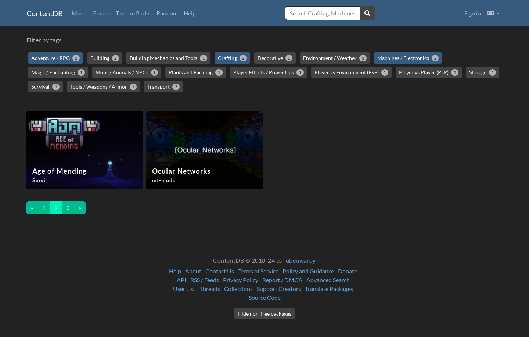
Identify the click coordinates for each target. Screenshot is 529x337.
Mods (79, 13)
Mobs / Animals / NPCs (127, 72)
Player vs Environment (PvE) (351, 72)
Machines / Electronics (408, 58)
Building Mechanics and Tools (168, 58)
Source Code (265, 297)
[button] (493, 13)
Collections (238, 288)
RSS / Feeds (204, 279)
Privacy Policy (240, 279)
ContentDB (44, 13)
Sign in (472, 13)
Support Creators (279, 288)
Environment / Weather (335, 58)
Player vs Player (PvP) (428, 72)
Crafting (232, 58)
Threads (209, 288)
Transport (163, 87)
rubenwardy (299, 260)
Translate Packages (329, 288)
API (181, 279)
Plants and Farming (196, 72)
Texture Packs (133, 13)
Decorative (275, 58)
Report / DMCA (282, 279)
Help (190, 13)
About (193, 270)
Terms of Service (258, 270)
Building (104, 58)
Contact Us (219, 270)
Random (167, 13)
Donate (347, 270)
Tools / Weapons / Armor (103, 87)
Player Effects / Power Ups (268, 72)
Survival (45, 87)
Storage (482, 72)
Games (101, 13)
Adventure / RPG (55, 58)
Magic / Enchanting (58, 72)
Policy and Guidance (308, 270)
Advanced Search (328, 279)
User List (184, 288)
